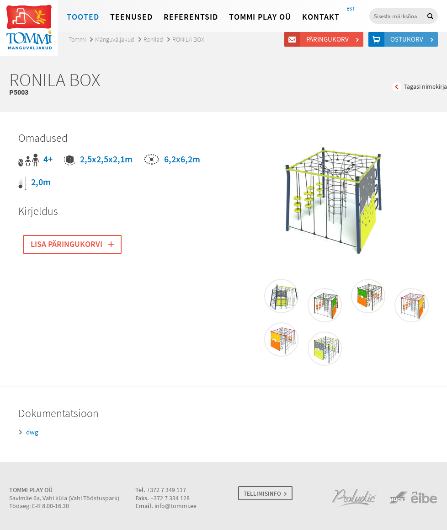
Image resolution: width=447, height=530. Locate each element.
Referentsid (191, 16)
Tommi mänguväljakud (29, 28)
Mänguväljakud (114, 39)
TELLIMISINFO (262, 494)
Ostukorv (408, 39)
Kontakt (321, 16)
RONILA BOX (188, 39)
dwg (32, 432)
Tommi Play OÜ (260, 16)
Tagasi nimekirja (425, 86)
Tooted (83, 16)
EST (350, 8)
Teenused (131, 16)
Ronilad (153, 39)
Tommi (77, 39)
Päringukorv (329, 39)
